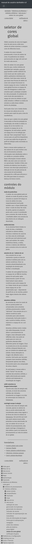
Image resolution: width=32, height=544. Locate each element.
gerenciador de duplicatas (14, 507)
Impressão (6, 480)
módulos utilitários (11, 13)
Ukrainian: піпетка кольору (15, 453)
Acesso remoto (7, 473)
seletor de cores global (13, 531)
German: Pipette (11, 448)
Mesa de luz (6, 469)
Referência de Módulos (19, 11)
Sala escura (6, 471)
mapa (8, 498)
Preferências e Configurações (12, 536)
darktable (8, 11)
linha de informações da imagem (16, 518)
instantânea (10, 516)
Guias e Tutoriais (8, 540)
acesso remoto (10, 491)
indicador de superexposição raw (16, 513)
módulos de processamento (13, 487)
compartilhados (11, 493)
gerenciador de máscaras (14, 509)
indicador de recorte (12, 511)
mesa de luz (10, 500)
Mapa (4, 475)
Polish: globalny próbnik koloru (16, 450)
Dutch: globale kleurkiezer (14, 455)
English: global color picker (14, 446)
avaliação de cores (12, 505)
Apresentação (7, 478)
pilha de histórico (11, 527)
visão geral (6, 484)
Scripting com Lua (8, 538)
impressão (9, 496)
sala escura (22, 13)
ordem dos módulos (12, 525)
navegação (9, 522)
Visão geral (6, 466)
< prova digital (8, 18)
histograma (9, 400)
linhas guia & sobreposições (15, 520)
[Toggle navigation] (3, 6)
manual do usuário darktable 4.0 (14, 2)
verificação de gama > (23, 19)
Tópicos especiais (8, 543)
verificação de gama (12, 534)
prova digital (10, 529)
